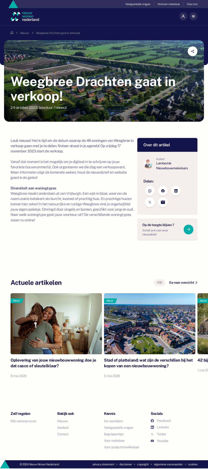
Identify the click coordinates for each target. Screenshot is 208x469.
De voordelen (113, 421)
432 (159, 282)
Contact (63, 434)
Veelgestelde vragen (138, 4)
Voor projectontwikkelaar (121, 447)
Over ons (192, 4)
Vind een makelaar (168, 4)
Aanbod (62, 428)
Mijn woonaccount (23, 421)
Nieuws (24, 33)
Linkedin (160, 427)
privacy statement (103, 464)
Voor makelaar (114, 441)
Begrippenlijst (114, 434)
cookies (193, 464)
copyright (143, 464)
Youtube (159, 441)
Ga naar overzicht (183, 282)
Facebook (161, 421)
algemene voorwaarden (168, 464)
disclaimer (125, 464)
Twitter (158, 434)
